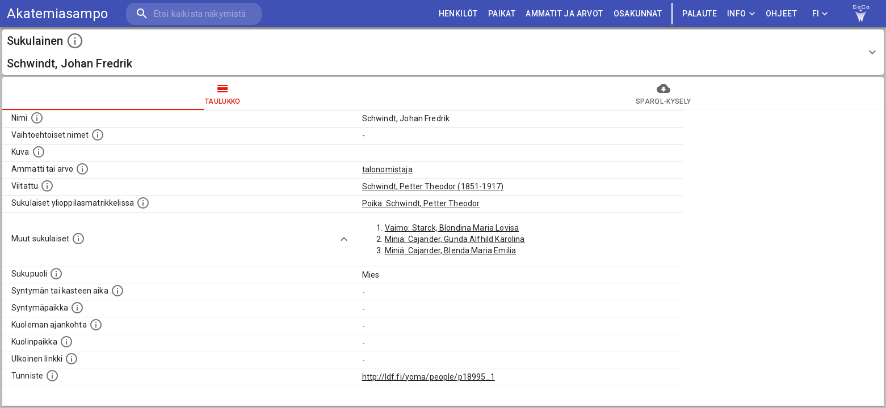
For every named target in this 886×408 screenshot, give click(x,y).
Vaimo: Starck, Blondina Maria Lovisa (452, 227)
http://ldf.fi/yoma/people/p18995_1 (428, 376)
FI (820, 13)
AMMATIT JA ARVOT (564, 13)
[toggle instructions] (75, 41)
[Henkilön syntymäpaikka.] (77, 308)
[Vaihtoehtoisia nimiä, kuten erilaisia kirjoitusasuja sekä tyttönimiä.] (98, 135)
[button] (443, 52)
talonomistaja (387, 169)
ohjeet (781, 13)
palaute (699, 13)
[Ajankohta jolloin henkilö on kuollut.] (96, 325)
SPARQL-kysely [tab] (663, 93)
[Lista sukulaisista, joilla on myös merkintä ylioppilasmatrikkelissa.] (143, 203)
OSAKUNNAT (638, 13)
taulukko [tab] (222, 93)
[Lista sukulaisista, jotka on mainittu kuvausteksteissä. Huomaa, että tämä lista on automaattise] (78, 239)
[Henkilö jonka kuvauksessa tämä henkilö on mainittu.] (47, 186)
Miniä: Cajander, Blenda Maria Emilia (450, 250)
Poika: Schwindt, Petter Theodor (421, 203)
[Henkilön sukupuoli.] (56, 274)
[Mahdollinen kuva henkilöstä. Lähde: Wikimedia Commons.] (39, 152)
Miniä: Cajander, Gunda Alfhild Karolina (455, 239)
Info (741, 13)
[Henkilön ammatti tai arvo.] (82, 169)
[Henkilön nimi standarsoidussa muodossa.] (37, 118)
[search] (193, 14)
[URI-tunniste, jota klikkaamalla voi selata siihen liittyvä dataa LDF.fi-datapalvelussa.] (52, 376)
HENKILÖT (458, 13)
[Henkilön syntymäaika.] (117, 291)
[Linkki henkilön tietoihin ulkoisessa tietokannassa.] (71, 359)
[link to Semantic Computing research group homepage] (861, 13)
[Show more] (344, 239)
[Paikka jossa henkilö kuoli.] (66, 342)
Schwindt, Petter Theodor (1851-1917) (432, 186)
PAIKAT (502, 13)
